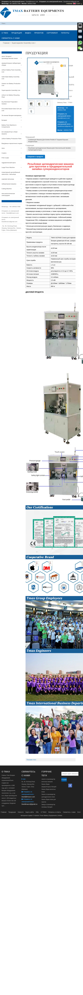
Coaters (4, 153)
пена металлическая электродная (8, 194)
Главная (7, 43)
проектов (38, 33)
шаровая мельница (8, 179)
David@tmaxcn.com (32, 1)
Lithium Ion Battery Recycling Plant (10, 96)
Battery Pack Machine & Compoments (9, 126)
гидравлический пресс (9, 162)
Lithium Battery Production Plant (11, 138)
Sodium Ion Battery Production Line (11, 84)
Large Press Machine (8, 167)
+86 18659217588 (14, 3)
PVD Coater (5, 158)
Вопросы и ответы (54, 812)
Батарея (4, 120)
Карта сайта (30, 812)
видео (28, 33)
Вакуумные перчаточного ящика (12, 143)
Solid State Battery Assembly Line (10, 78)
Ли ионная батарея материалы (11, 115)
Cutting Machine (7, 188)
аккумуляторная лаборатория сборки (11, 64)
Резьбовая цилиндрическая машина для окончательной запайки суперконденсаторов (49, 149)
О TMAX (5, 33)
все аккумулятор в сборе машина (9, 133)
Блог (79, 812)
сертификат (52, 33)
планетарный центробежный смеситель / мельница (11, 173)
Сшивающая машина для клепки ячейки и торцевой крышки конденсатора (48, 140)
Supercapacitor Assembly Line (24, 43)
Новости (21, 812)
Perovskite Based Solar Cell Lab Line (11, 109)
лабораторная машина (9, 184)
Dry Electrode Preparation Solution (10, 103)
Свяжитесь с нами (11, 38)
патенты (65, 33)
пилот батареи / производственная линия (10, 57)
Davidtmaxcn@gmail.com (71, 1)
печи (3, 148)
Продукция (16, 33)
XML (37, 812)
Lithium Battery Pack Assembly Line (11, 71)
